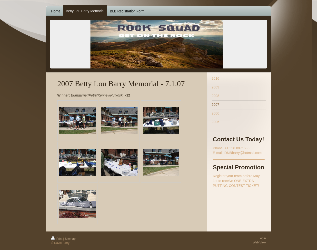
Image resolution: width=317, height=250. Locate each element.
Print (57, 238)
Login (262, 238)
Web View (259, 242)
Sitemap (70, 238)
